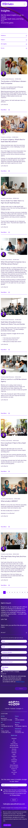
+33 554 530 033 (19, 720)
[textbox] (14, 641)
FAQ (14, 774)
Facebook (12, 708)
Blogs (14, 742)
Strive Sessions (14, 765)
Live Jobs (14, 751)
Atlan (14, 754)
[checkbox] (1, 676)
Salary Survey (14, 744)
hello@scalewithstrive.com (14, 804)
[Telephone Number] (14, 652)
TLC (14, 763)
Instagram (19, 708)
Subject (3, 39)
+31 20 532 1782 (19, 732)
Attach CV (3, 674)
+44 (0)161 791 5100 (6, 720)
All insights (4, 44)
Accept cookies (7, 825)
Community (14, 760)
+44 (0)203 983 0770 (7, 726)
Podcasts (14, 761)
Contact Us (14, 768)
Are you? (3, 632)
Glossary (14, 749)
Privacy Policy (20, 682)
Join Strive (14, 772)
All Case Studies (14, 767)
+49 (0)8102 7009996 (21, 726)
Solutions (14, 738)
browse (17, 671)
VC (14, 740)
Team (14, 770)
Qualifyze (14, 756)
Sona (14, 758)
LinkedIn (7, 708)
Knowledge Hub (14, 745)
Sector (2, 48)
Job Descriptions (14, 747)
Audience (3, 35)
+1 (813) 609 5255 (6, 732)
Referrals (14, 752)
